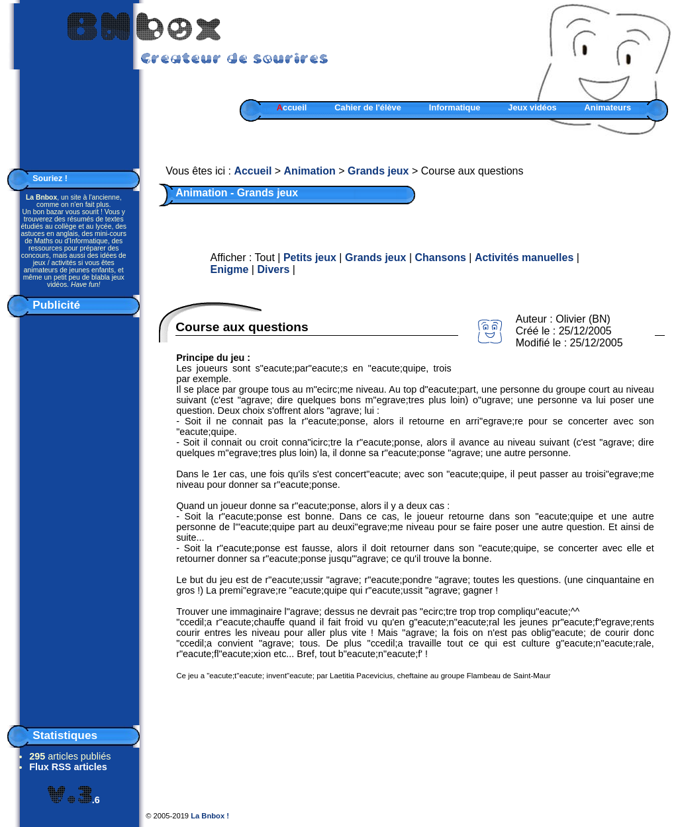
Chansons (439, 257)
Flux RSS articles (68, 767)
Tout (265, 257)
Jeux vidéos (532, 107)
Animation (310, 171)
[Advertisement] (73, 518)
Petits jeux (309, 257)
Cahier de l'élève (367, 107)
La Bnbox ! (210, 816)
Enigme (230, 269)
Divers (273, 269)
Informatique (455, 107)
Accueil (252, 171)
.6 (74, 800)
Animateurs (608, 107)
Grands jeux (378, 171)
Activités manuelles (524, 257)
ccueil (292, 107)
